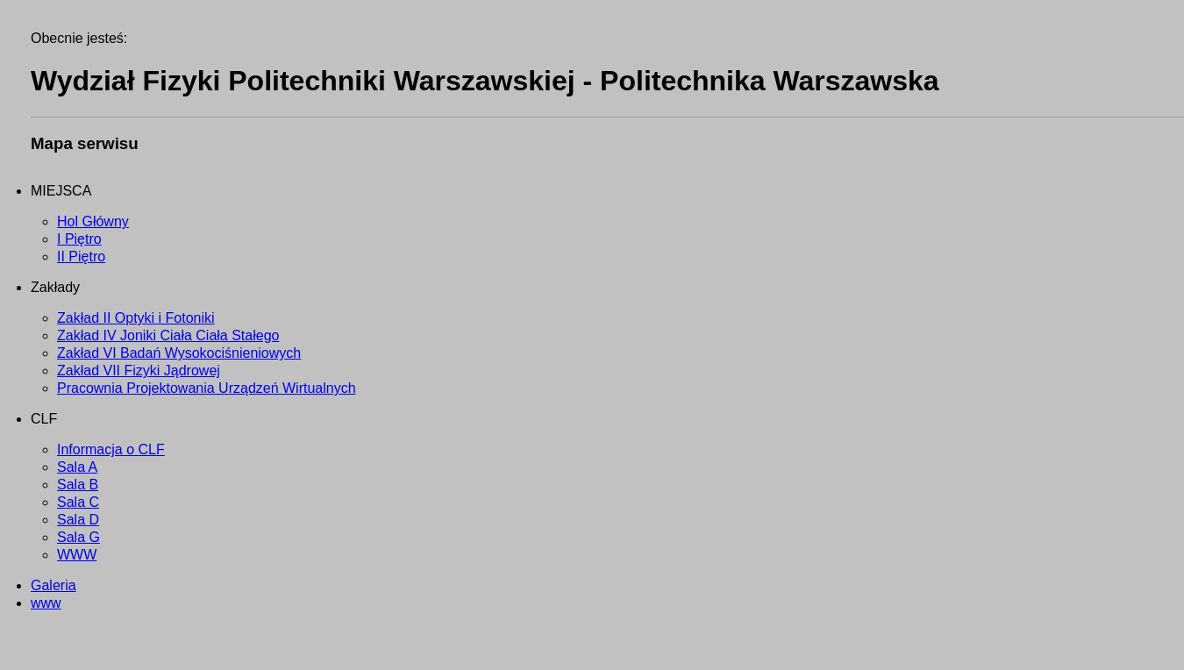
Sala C (78, 502)
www (46, 602)
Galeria (53, 585)
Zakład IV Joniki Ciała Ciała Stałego (168, 335)
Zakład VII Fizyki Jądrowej (138, 370)
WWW (76, 554)
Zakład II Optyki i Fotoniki (136, 317)
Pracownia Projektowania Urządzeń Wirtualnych (206, 388)
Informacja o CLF (111, 449)
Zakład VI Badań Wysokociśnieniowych (179, 353)
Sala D (78, 519)
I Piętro (79, 239)
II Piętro (81, 256)
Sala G (78, 537)
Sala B (77, 484)
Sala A (77, 467)
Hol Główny (93, 221)
